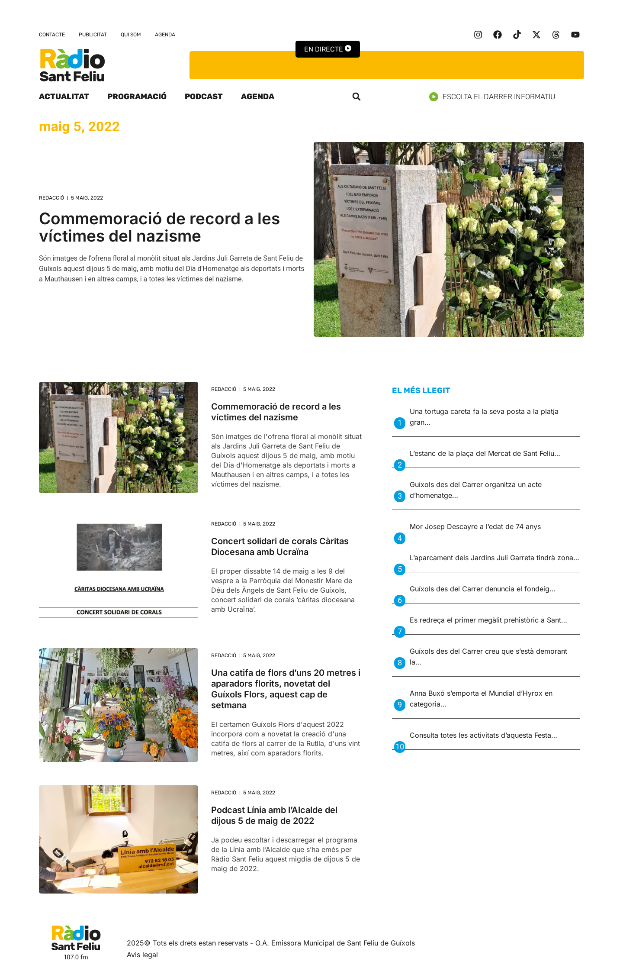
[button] (356, 96)
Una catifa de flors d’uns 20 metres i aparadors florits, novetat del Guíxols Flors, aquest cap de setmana (285, 689)
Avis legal (142, 954)
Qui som (131, 35)
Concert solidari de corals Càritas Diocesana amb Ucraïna (280, 546)
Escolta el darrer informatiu (495, 96)
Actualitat (64, 96)
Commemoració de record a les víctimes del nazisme (159, 227)
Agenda (165, 35)
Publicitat (93, 35)
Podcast (204, 96)
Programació (137, 96)
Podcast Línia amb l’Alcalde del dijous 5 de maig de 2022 (274, 815)
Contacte (52, 35)
